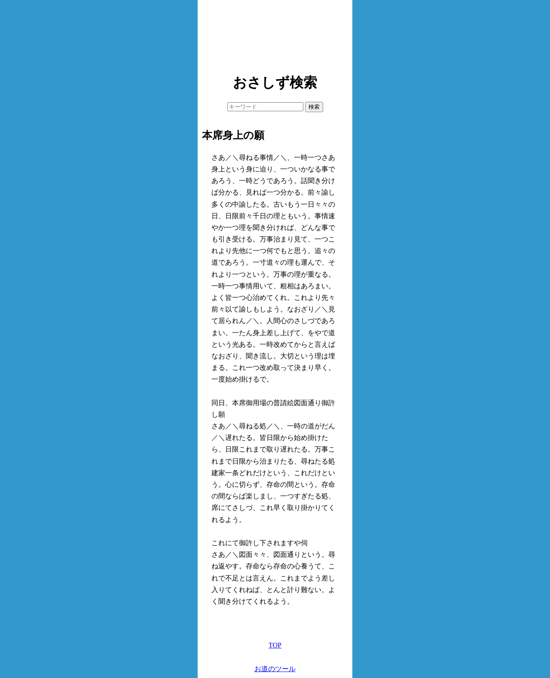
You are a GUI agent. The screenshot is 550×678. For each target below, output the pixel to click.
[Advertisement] (275, 34)
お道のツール (275, 668)
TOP (275, 645)
